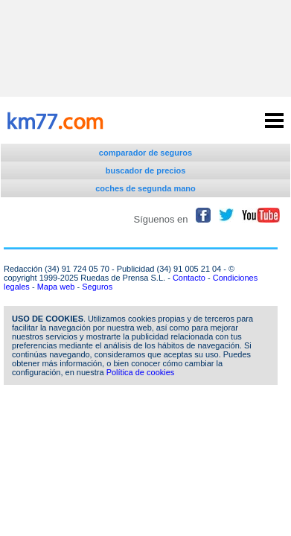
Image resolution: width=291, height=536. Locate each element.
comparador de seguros (145, 152)
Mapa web (56, 286)
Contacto (189, 277)
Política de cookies (140, 372)
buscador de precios (146, 170)
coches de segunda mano (145, 188)
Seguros (97, 286)
